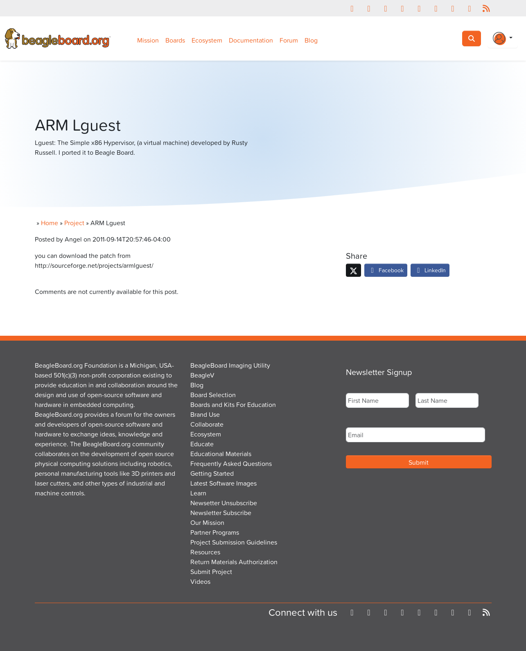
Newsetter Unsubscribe (223, 502)
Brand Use (205, 414)
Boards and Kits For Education (233, 404)
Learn (198, 492)
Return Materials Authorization (234, 561)
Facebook (386, 270)
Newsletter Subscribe (220, 512)
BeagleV (202, 375)
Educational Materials (220, 453)
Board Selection (213, 394)
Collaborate (206, 424)
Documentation (251, 40)
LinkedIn (430, 270)
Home (49, 222)
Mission (148, 40)
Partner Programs (214, 532)
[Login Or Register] (503, 38)
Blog (311, 40)
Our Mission (207, 522)
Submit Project (211, 571)
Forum (289, 40)
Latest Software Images (223, 483)
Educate (202, 443)
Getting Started (212, 473)
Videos (200, 581)
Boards (175, 40)
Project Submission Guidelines (233, 542)
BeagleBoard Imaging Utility (230, 365)
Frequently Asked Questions (231, 463)
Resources (205, 551)
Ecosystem (207, 40)
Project (74, 222)
